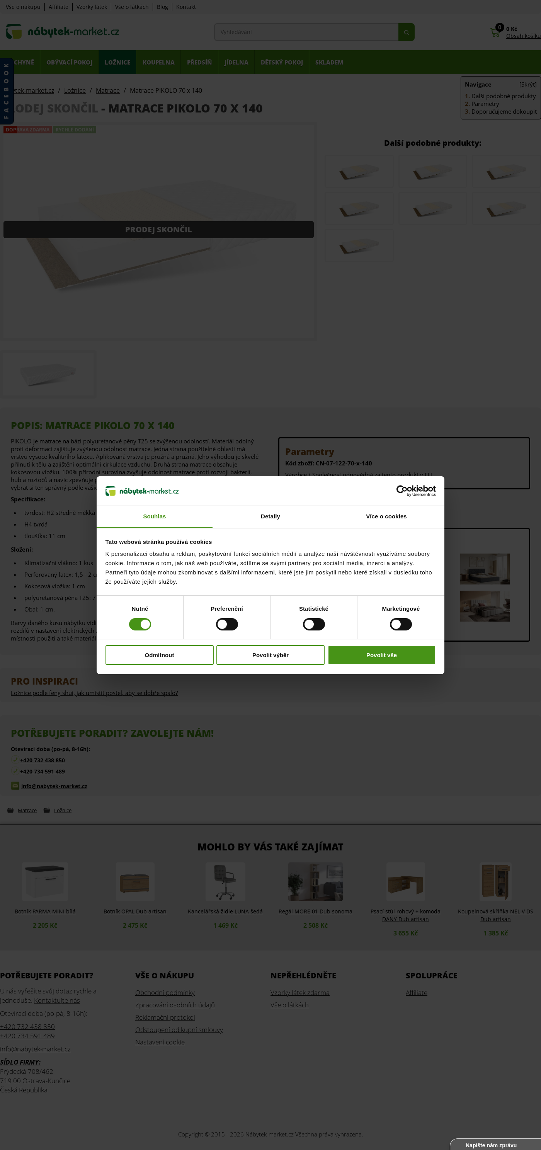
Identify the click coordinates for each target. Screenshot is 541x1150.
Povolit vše (381, 655)
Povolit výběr (270, 655)
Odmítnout (159, 655)
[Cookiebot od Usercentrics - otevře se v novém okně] (402, 491)
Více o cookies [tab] (386, 516)
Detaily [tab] (270, 516)
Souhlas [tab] (154, 516)
